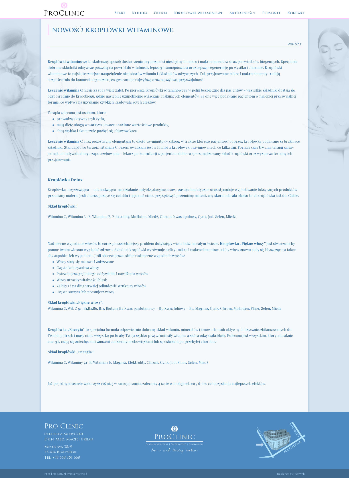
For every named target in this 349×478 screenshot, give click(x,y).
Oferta (160, 13)
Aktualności (242, 13)
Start (120, 13)
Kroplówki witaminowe (198, 13)
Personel (271, 13)
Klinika (139, 13)
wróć (294, 44)
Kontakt (296, 13)
